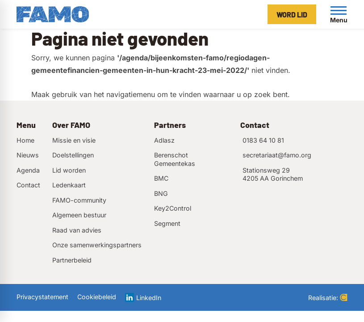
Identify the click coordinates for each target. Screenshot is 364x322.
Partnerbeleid (72, 260)
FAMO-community (79, 200)
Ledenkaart (69, 185)
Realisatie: (327, 297)
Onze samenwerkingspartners (97, 245)
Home (25, 140)
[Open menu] (338, 14)
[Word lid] (292, 14)
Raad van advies (76, 230)
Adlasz (164, 140)
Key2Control (172, 208)
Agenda (28, 170)
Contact (28, 185)
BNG (161, 193)
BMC (161, 178)
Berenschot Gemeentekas (174, 159)
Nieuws (28, 155)
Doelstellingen (73, 155)
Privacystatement (42, 297)
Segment (167, 223)
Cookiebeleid (96, 297)
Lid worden (69, 170)
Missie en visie (74, 140)
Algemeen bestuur (79, 215)
